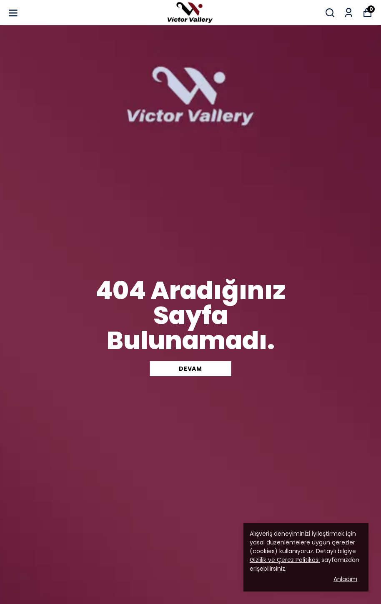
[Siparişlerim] (348, 12)
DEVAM (190, 368)
